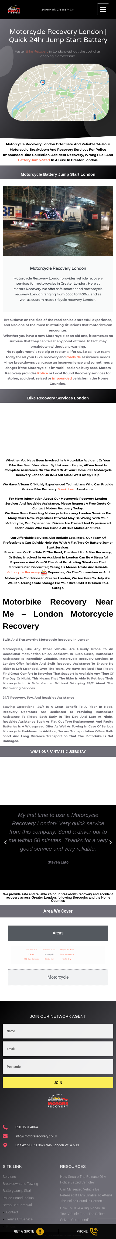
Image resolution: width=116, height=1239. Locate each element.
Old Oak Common (31, 959)
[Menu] (103, 9)
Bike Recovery (37, 51)
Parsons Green (49, 950)
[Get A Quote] (29, 1231)
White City (67, 959)
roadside (73, 357)
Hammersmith (31, 950)
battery (24, 160)
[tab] (58, 933)
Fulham (31, 954)
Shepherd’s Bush (67, 950)
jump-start (40, 160)
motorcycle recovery (23, 572)
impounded (62, 378)
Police (42, 373)
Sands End (49, 959)
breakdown (66, 489)
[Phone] (87, 1231)
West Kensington (67, 954)
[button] (5, 842)
